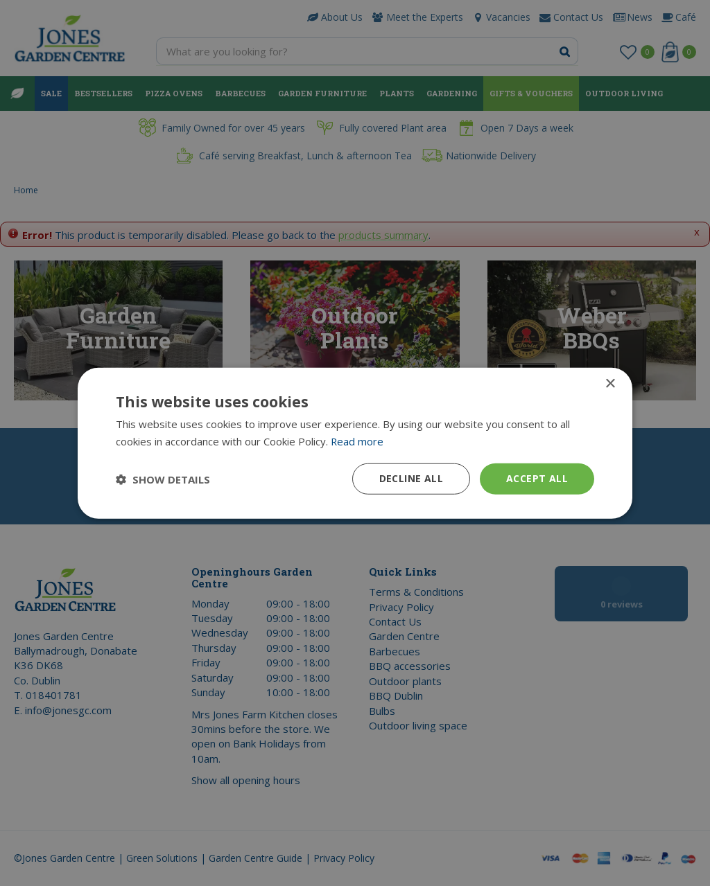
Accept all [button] (537, 478)
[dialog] (355, 443)
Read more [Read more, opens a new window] (357, 441)
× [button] (610, 383)
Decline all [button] (411, 478)
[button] (163, 478)
